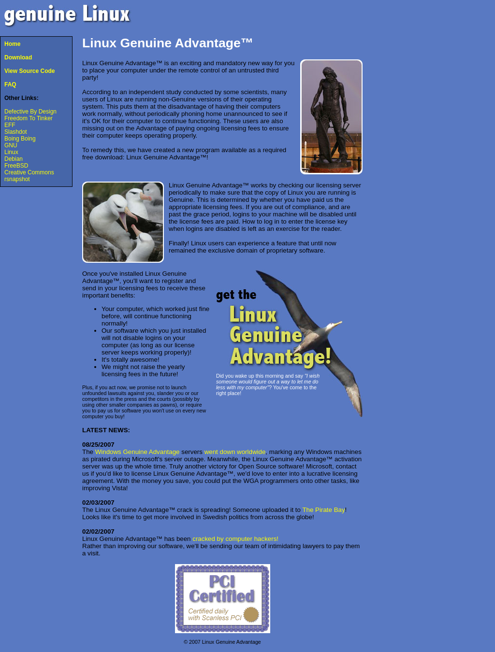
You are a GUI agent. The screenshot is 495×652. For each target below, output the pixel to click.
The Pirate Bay (323, 509)
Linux (11, 152)
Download (18, 57)
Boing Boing (20, 138)
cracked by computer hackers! (235, 538)
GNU (10, 145)
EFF (9, 125)
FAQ (10, 84)
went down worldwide (235, 451)
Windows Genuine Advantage (137, 451)
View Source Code (29, 71)
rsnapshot (17, 179)
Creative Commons (29, 172)
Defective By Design (30, 111)
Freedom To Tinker (28, 118)
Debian (13, 159)
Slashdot (15, 131)
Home (12, 44)
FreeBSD (16, 165)
